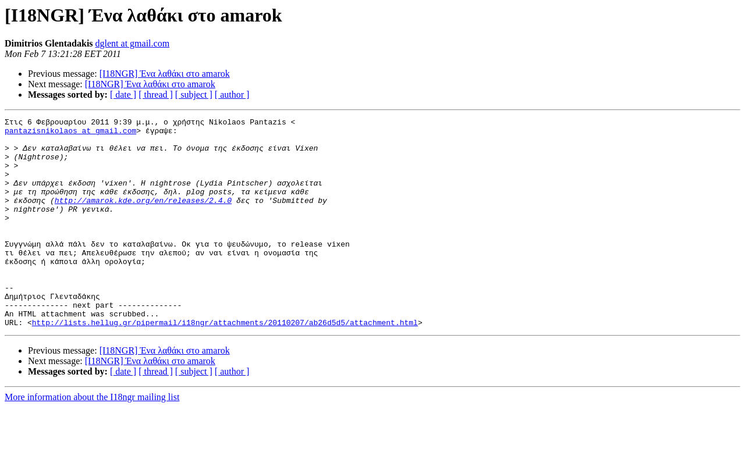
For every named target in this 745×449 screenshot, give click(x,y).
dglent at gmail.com (132, 43)
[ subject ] (193, 94)
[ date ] (123, 94)
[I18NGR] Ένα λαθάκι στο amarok (165, 74)
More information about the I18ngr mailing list (92, 439)
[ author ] (232, 94)
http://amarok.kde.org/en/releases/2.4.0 (143, 217)
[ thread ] (156, 94)
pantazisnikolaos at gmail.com (70, 134)
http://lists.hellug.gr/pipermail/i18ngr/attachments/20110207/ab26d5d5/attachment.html (225, 364)
